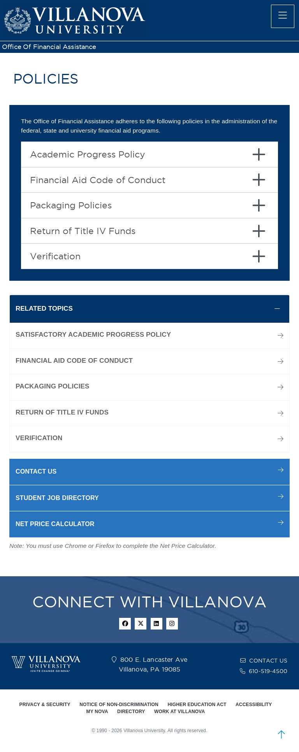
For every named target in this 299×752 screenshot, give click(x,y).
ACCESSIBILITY (254, 704)
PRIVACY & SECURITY (44, 704)
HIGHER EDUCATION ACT (196, 704)
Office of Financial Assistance (49, 47)
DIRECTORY (131, 711)
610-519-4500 (268, 671)
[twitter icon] (140, 624)
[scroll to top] (281, 734)
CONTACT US (268, 661)
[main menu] (282, 16)
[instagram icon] (172, 624)
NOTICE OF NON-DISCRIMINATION (118, 704)
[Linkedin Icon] (156, 624)
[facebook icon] (125, 624)
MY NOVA (97, 711)
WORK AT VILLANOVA (179, 711)
